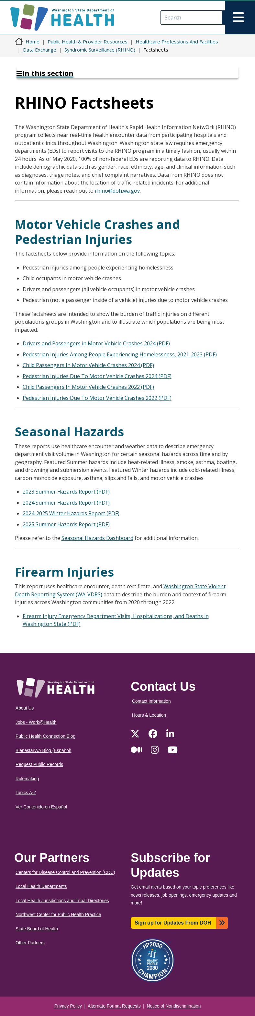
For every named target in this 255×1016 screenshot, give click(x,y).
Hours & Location (149, 715)
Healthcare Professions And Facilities (177, 41)
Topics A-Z (26, 792)
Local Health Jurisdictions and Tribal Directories (62, 900)
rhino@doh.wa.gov (117, 190)
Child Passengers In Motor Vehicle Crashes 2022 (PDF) (88, 386)
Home (32, 41)
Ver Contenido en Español (41, 807)
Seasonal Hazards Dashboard (97, 538)
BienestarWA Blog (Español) (43, 750)
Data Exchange (39, 49)
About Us (25, 708)
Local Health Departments (41, 886)
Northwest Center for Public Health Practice (58, 914)
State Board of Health (37, 928)
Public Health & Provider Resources (88, 41)
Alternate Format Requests (114, 1006)
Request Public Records (39, 764)
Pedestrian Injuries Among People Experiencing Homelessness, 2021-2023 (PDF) (120, 354)
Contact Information (151, 701)
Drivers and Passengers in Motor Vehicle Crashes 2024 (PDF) (96, 343)
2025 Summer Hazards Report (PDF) (66, 524)
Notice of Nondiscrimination (174, 1006)
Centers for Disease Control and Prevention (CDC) (65, 872)
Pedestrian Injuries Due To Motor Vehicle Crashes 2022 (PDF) (97, 397)
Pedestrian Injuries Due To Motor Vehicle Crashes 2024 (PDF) (97, 376)
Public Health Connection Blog (45, 736)
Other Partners (30, 942)
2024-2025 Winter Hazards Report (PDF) (71, 513)
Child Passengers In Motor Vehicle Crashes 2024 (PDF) (88, 365)
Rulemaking (27, 778)
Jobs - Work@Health (36, 722)
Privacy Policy (68, 1006)
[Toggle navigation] (240, 17)
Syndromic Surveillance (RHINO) (99, 49)
